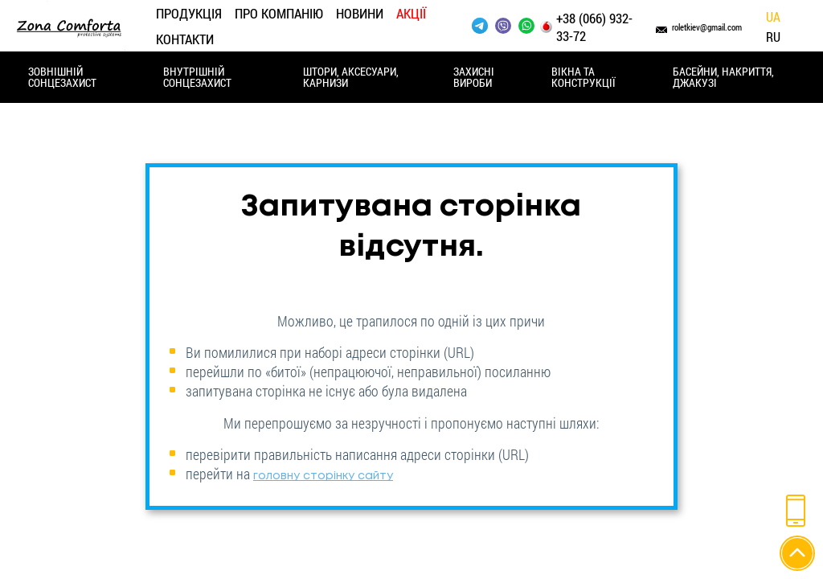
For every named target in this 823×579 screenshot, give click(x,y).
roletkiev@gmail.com (707, 27)
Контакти (185, 39)
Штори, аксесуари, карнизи (351, 77)
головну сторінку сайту (323, 476)
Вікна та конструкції (583, 77)
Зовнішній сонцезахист (62, 77)
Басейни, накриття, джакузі (723, 77)
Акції (411, 13)
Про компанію (279, 13)
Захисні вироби (473, 77)
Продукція (189, 13)
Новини (359, 13)
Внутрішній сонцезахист (197, 77)
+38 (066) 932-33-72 (594, 27)
